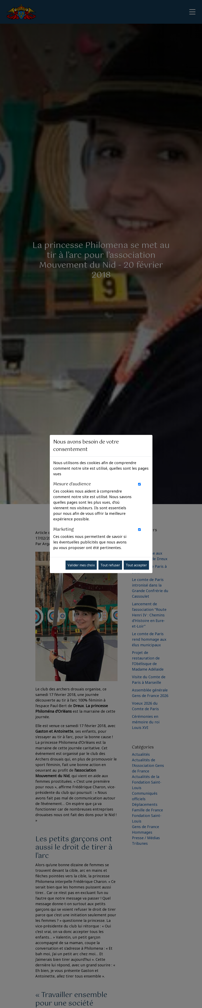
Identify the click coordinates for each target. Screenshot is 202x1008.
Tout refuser (110, 565)
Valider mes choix (81, 565)
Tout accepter (136, 565)
